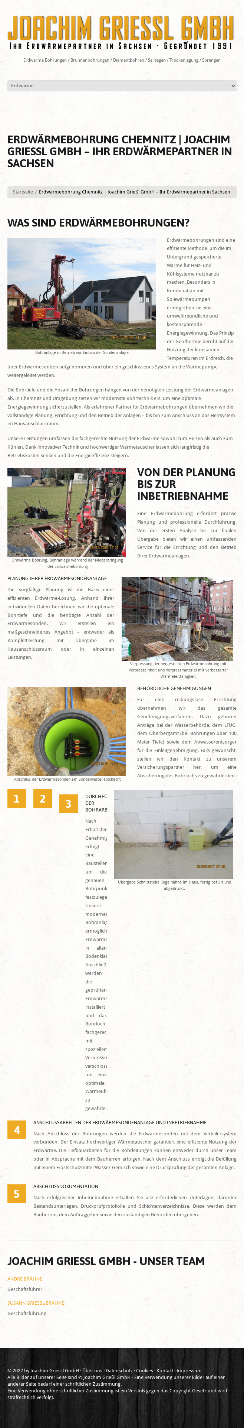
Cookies (144, 1370)
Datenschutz (119, 1370)
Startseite (23, 192)
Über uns (92, 1370)
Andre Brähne (24, 1279)
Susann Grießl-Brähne (35, 1303)
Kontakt (164, 1370)
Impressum (189, 1370)
